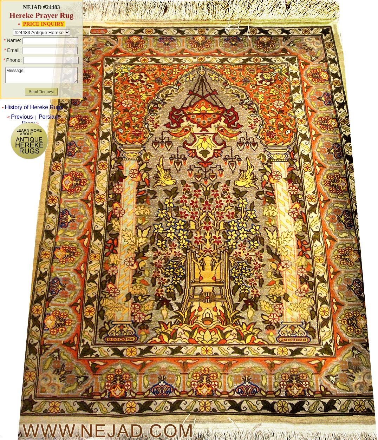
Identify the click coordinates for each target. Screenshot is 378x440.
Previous (22, 117)
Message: (41, 75)
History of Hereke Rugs (34, 107)
